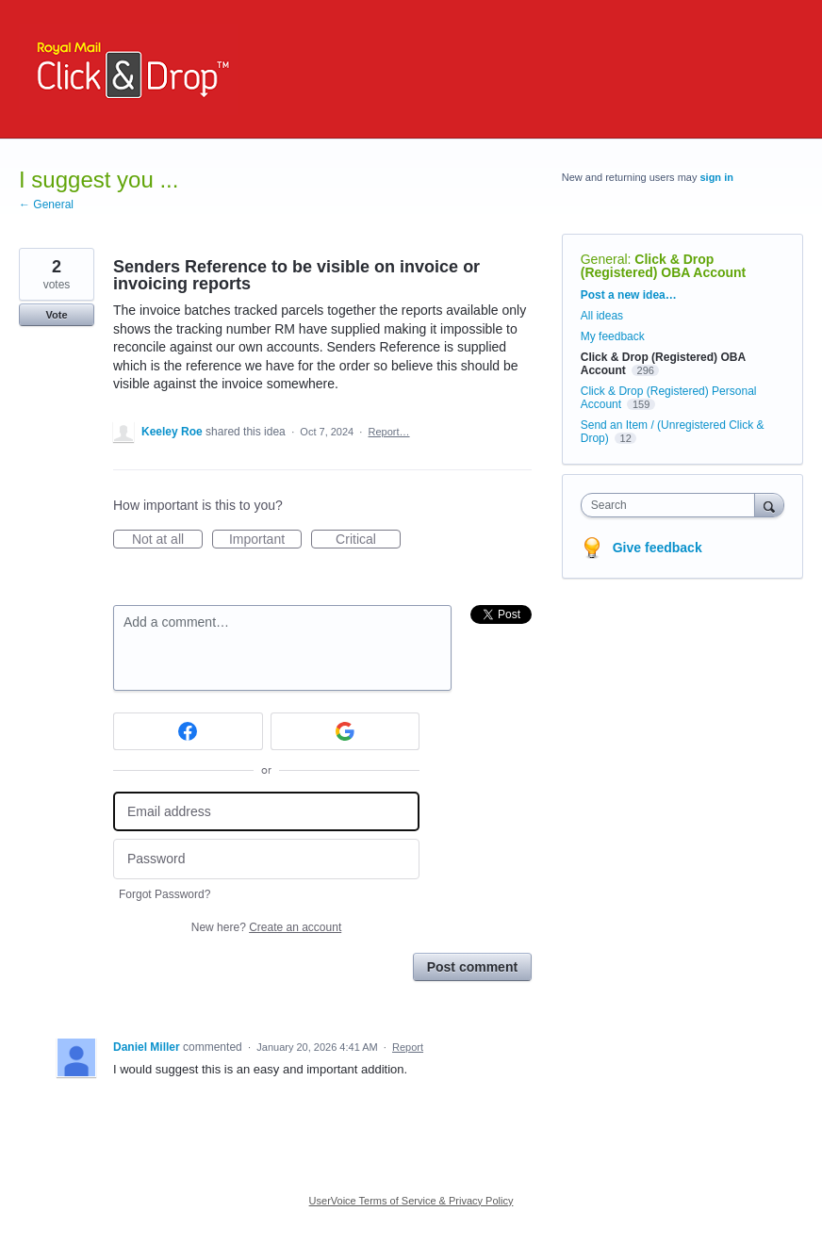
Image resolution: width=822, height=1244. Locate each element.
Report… (389, 431)
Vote (56, 314)
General (604, 259)
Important (265, 540)
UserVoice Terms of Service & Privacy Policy (411, 1200)
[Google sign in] (345, 731)
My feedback (613, 336)
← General (46, 204)
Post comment (472, 966)
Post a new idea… (629, 295)
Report (407, 1047)
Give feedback (657, 547)
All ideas (602, 315)
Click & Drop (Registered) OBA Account (664, 266)
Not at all (167, 540)
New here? (266, 927)
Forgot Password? (164, 894)
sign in (715, 177)
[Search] (769, 504)
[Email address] (266, 812)
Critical (368, 540)
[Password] (266, 859)
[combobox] (672, 505)
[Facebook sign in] (188, 731)
